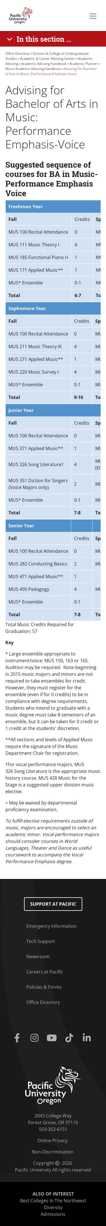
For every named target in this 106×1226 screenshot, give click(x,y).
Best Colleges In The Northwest (53, 1201)
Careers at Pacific (44, 972)
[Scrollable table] (53, 251)
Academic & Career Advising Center (47, 58)
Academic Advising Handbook (43, 63)
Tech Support (40, 941)
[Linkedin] (88, 1038)
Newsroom (38, 956)
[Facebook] (18, 1038)
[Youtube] (53, 1038)
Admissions (53, 1214)
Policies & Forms (44, 987)
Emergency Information (51, 926)
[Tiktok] (70, 1038)
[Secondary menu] (93, 16)
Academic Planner (83, 63)
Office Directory (17, 53)
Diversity (53, 1207)
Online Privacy (52, 1140)
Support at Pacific (53, 904)
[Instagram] (35, 1038)
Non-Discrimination (52, 1152)
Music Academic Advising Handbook (32, 68)
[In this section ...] (40, 39)
